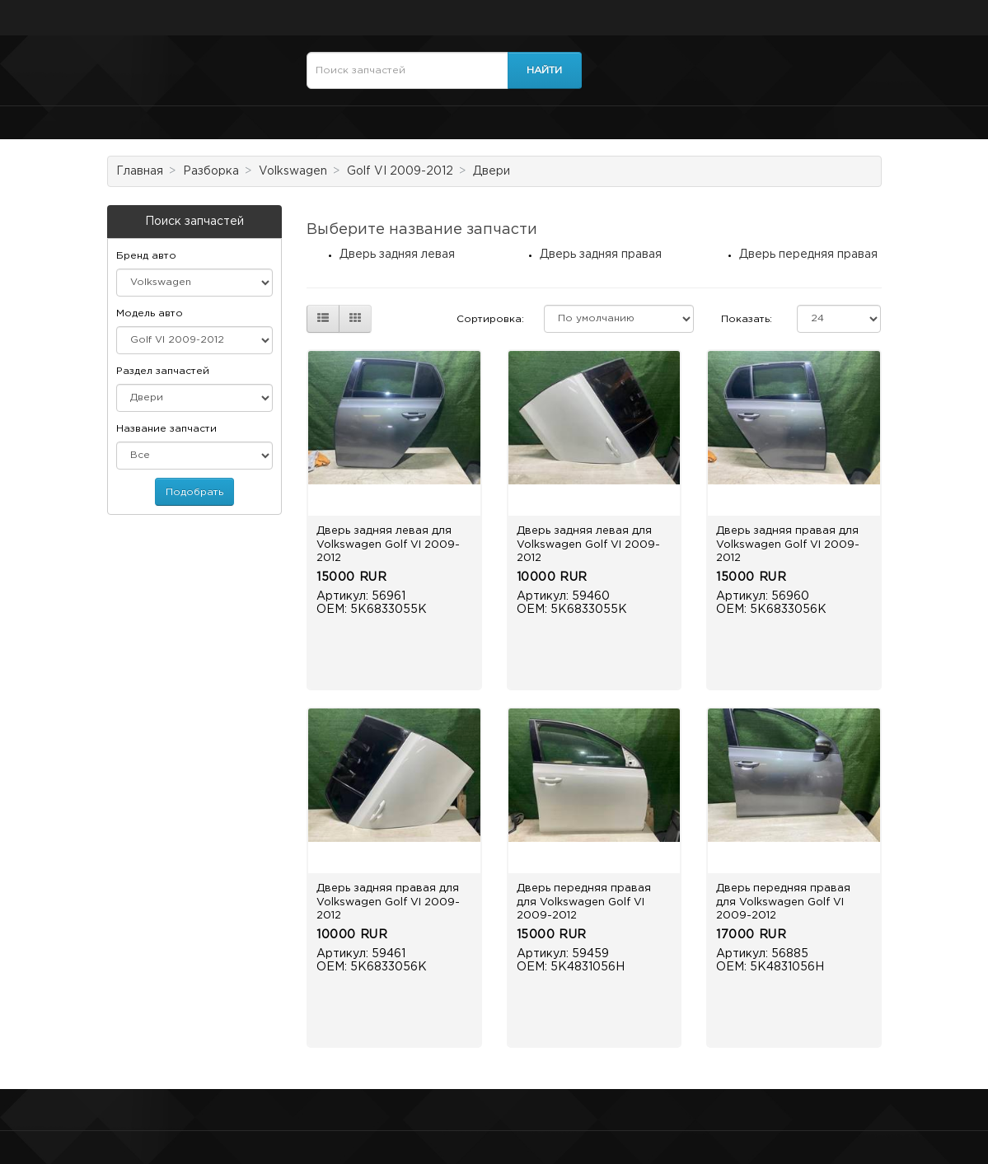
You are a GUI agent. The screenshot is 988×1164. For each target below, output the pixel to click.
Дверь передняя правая (808, 254)
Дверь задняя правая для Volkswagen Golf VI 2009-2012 (787, 544)
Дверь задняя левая (397, 254)
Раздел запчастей (162, 371)
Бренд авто (146, 255)
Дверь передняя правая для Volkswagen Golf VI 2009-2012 (584, 902)
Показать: (746, 319)
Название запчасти (166, 428)
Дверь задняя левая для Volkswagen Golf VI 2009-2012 (388, 544)
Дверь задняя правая (601, 254)
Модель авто (149, 313)
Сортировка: (490, 319)
